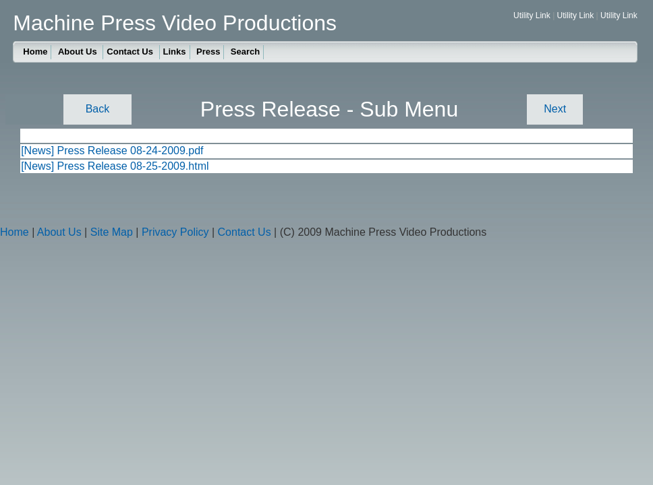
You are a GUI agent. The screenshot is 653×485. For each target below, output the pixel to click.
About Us (78, 51)
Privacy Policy (175, 232)
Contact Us (131, 51)
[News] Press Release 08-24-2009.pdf (112, 150)
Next (555, 109)
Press (208, 51)
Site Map (111, 232)
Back (98, 109)
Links (174, 51)
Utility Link (531, 15)
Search (245, 51)
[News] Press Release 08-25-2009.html (114, 166)
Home (35, 51)
